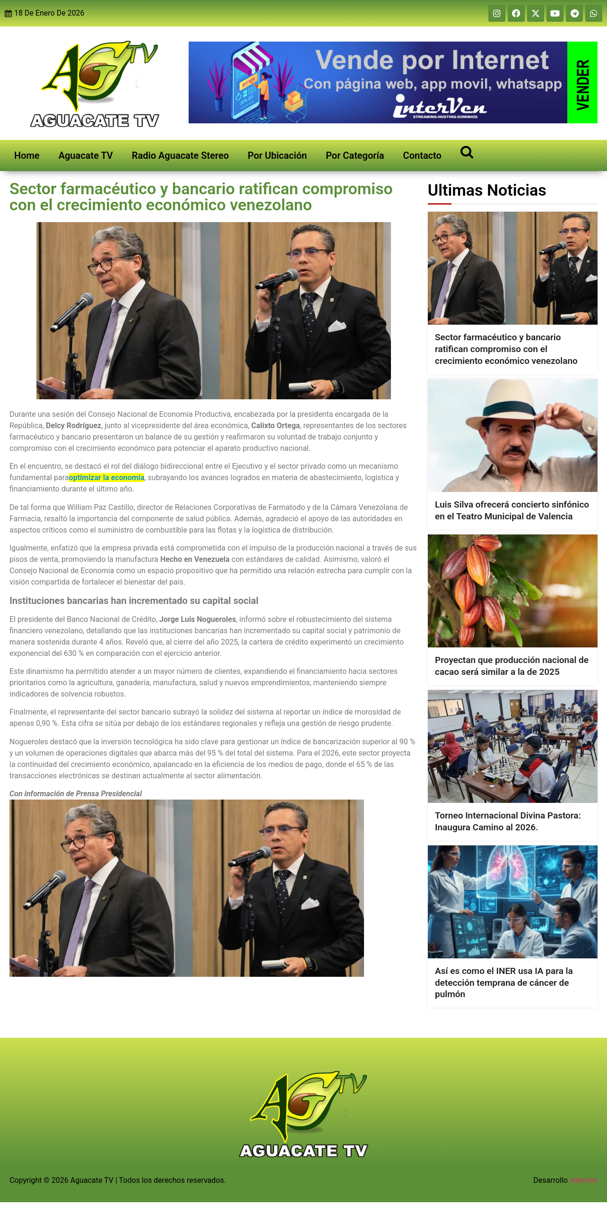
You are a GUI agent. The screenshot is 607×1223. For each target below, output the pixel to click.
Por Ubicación (277, 155)
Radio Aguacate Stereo (180, 155)
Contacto (422, 155)
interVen (584, 1180)
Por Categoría (355, 155)
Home (27, 155)
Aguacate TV (86, 155)
